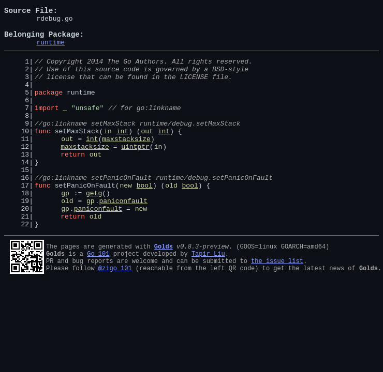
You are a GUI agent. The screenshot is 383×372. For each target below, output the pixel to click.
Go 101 (98, 295)
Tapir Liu (208, 295)
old (171, 219)
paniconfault (123, 237)
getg (94, 228)
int (122, 154)
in (108, 154)
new (125, 219)
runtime (50, 49)
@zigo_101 (115, 312)
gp (65, 228)
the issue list (277, 304)
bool (145, 219)
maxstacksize (126, 163)
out (147, 154)
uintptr (135, 172)
